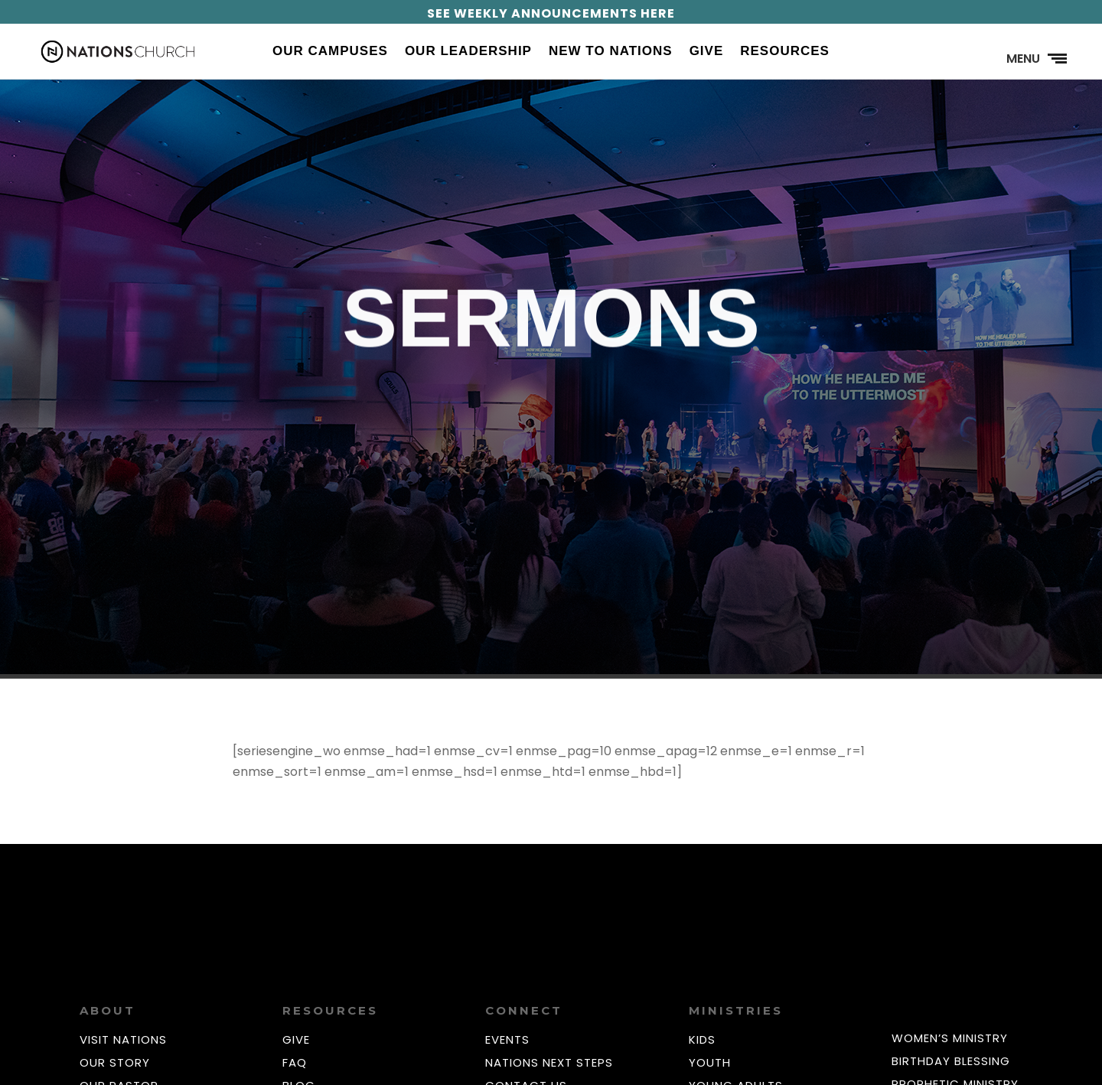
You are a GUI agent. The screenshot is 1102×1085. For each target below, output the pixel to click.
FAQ (294, 1062)
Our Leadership (468, 52)
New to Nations (611, 52)
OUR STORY (115, 1062)
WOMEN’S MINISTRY (950, 1038)
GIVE (296, 1039)
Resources (785, 52)
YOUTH (710, 1062)
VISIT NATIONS (123, 1039)
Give (707, 52)
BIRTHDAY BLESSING (951, 1061)
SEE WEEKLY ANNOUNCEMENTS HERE (551, 13)
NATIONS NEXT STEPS (549, 1062)
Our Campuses (330, 52)
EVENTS (507, 1039)
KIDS (702, 1039)
